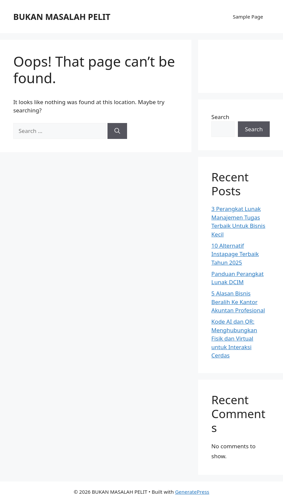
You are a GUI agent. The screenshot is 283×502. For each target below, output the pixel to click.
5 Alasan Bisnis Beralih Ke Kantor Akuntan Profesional (238, 301)
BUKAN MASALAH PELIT (61, 16)
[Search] (117, 131)
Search (220, 117)
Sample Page (248, 16)
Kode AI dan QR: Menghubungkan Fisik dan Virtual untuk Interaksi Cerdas (234, 338)
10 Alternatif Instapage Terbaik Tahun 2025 (235, 254)
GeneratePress (192, 491)
